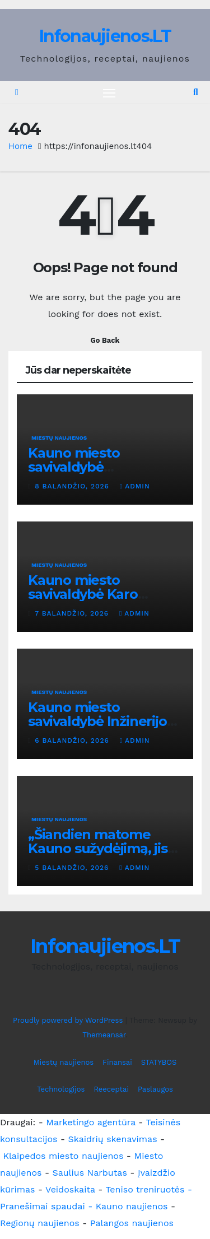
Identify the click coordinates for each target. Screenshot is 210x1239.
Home (20, 146)
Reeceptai (111, 1089)
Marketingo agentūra (91, 1122)
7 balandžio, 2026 (73, 613)
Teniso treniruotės (144, 1189)
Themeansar (103, 1035)
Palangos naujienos (132, 1223)
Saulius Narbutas (90, 1172)
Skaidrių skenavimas (112, 1139)
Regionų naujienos (40, 1223)
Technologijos (61, 1089)
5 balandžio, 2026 (73, 868)
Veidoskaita (70, 1189)
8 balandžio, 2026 (73, 486)
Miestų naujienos (59, 438)
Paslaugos (155, 1089)
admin (135, 486)
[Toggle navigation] (109, 93)
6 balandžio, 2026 (73, 740)
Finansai (117, 1062)
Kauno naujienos (132, 1206)
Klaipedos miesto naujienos (63, 1155)
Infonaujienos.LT (105, 36)
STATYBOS (159, 1062)
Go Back (105, 340)
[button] (195, 92)
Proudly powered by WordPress (69, 1020)
